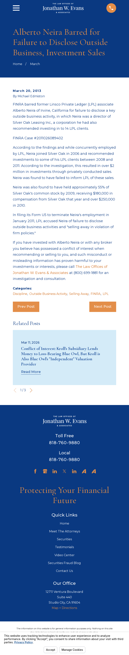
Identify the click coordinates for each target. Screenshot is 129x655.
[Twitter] (64, 471)
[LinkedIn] (55, 471)
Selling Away (79, 294)
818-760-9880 (64, 442)
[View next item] (31, 390)
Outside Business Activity (48, 294)
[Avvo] (84, 471)
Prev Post (26, 306)
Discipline (20, 294)
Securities (64, 539)
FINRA (96, 294)
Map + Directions (64, 608)
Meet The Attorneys (64, 531)
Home (64, 523)
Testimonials (64, 547)
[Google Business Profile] (45, 471)
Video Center (64, 555)
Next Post (103, 306)
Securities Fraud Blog (64, 563)
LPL (105, 294)
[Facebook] (35, 471)
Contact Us (64, 571)
